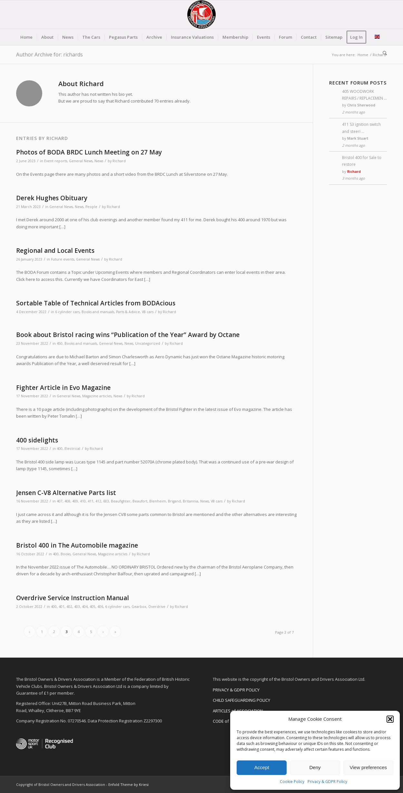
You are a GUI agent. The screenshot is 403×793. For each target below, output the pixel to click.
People (91, 206)
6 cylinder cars (67, 312)
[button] (390, 719)
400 (60, 448)
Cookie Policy (292, 781)
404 (85, 606)
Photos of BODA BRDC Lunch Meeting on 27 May (89, 152)
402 (69, 606)
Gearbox (139, 606)
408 (67, 501)
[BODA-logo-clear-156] (201, 14)
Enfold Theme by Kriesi (128, 784)
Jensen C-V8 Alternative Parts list (66, 493)
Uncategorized (147, 343)
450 (60, 343)
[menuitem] (26, 37)
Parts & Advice (128, 312)
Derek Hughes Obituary (51, 198)
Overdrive (156, 606)
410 (83, 501)
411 (90, 501)
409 (75, 501)
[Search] (382, 53)
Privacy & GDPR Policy (327, 781)
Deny (314, 767)
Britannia (190, 501)
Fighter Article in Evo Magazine (63, 387)
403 (77, 606)
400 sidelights (37, 440)
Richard (119, 161)
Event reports (55, 161)
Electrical (72, 448)
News (98, 161)
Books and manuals (98, 312)
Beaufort (140, 501)
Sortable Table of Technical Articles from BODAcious (95, 303)
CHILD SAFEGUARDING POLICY (241, 700)
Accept (261, 767)
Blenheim (157, 501)
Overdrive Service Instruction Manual (72, 598)
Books (66, 554)
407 (60, 501)
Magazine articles (97, 396)
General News (81, 161)
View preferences (368, 767)
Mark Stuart (357, 138)
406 (100, 606)
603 (106, 501)
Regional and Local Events (55, 250)
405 (92, 606)
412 (98, 501)
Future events (62, 259)
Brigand (174, 501)
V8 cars (147, 312)
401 (61, 606)
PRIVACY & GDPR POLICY (236, 690)
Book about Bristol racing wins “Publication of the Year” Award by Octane (128, 335)
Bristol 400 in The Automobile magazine (77, 545)
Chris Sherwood (361, 105)
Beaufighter (121, 501)
